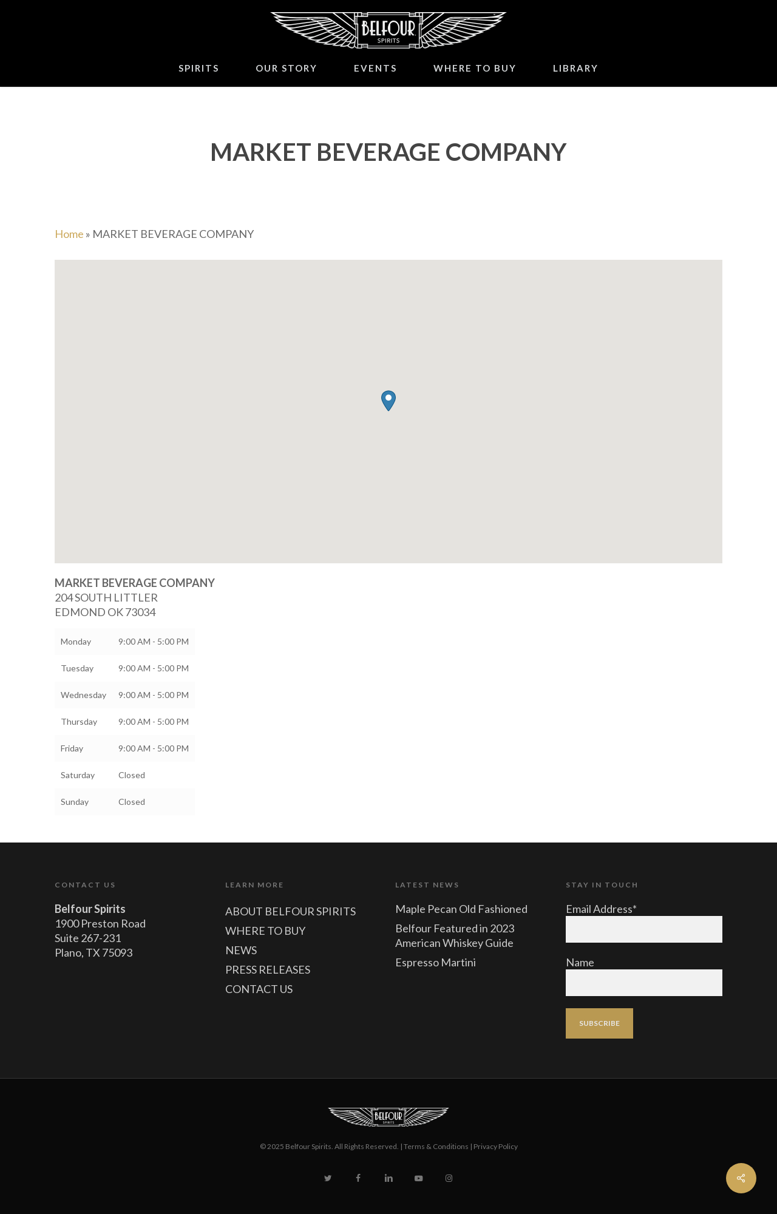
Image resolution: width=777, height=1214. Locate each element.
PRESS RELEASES (267, 969)
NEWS (241, 950)
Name (580, 962)
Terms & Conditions (436, 1146)
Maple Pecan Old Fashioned (461, 908)
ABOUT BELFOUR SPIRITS (290, 911)
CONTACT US (259, 988)
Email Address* (601, 908)
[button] (388, 401)
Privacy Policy (495, 1146)
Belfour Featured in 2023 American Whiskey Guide (454, 935)
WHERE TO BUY (265, 930)
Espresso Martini (435, 962)
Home (69, 233)
